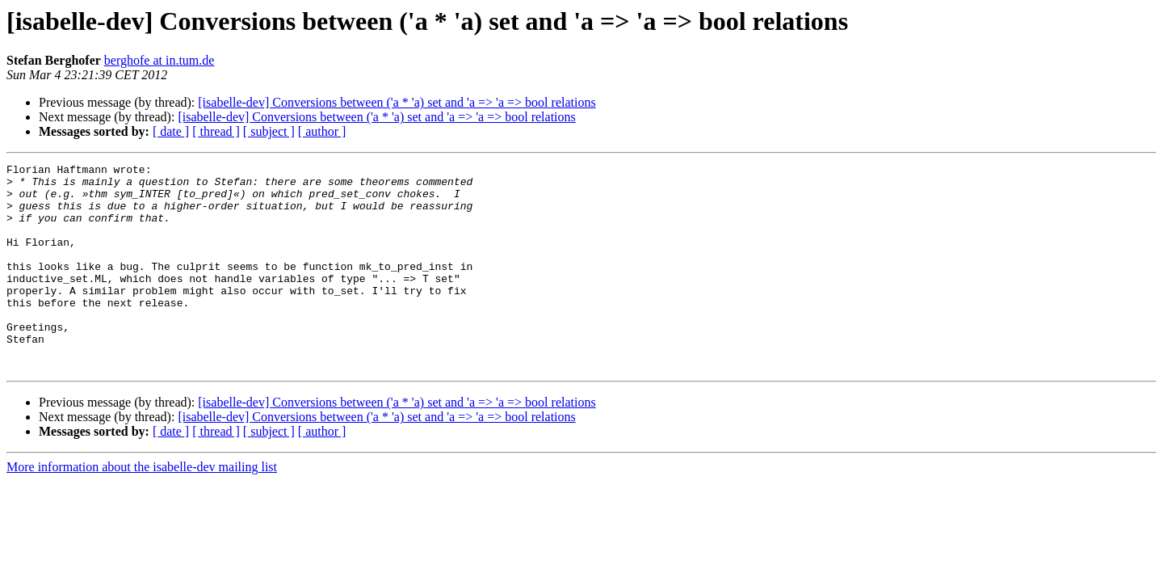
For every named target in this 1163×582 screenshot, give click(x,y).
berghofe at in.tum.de (159, 60)
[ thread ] (216, 131)
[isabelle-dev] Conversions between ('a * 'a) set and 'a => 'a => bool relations (396, 102)
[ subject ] (269, 131)
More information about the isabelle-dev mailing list (141, 508)
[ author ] (322, 131)
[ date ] (171, 131)
